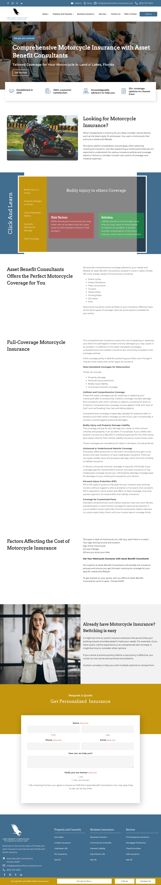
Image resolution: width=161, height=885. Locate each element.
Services (102, 14)
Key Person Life (97, 854)
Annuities (58, 837)
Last (108, 735)
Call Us (148, 14)
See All (57, 860)
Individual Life (61, 848)
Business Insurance (85, 14)
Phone (53, 740)
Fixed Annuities (133, 848)
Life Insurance (132, 854)
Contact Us (115, 14)
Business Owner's (98, 837)
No (81, 777)
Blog (89, 3)
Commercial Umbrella (100, 843)
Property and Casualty (62, 14)
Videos (78, 3)
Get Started (21, 72)
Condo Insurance (62, 843)
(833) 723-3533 (146, 3)
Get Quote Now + (84, 881)
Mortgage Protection (136, 843)
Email (107, 740)
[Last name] (108, 729)
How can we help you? (80, 753)
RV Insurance (60, 854)
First (53, 735)
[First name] (53, 729)
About (45, 14)
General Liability (97, 848)
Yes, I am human (81, 780)
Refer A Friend (130, 14)
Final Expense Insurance (137, 837)
